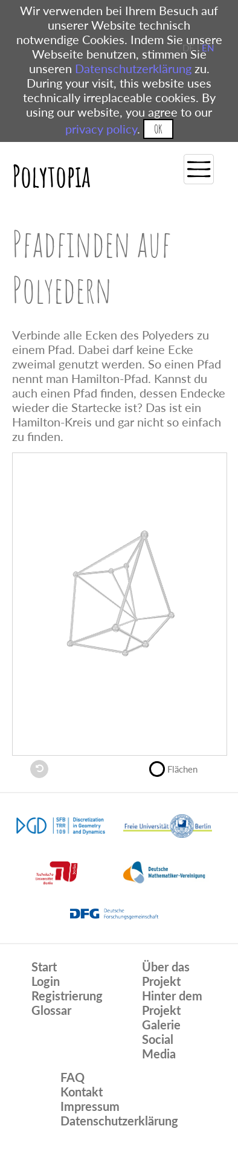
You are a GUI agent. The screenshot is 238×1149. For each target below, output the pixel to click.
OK (158, 129)
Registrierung (67, 995)
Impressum (90, 1106)
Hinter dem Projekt (172, 1002)
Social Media (159, 1046)
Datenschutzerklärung (133, 68)
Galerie (161, 1024)
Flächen (178, 767)
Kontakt (81, 1091)
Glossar (51, 1010)
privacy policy (101, 128)
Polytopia (51, 175)
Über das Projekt (166, 973)
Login (45, 981)
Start (44, 966)
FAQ (72, 1077)
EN (208, 47)
